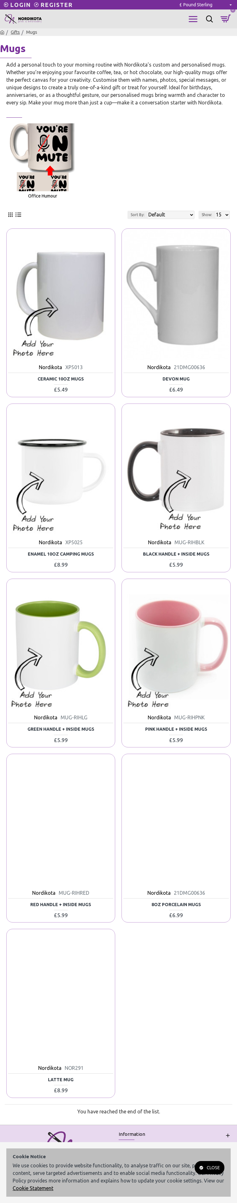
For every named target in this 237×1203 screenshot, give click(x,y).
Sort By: (138, 215)
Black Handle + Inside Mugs (176, 554)
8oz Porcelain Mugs (176, 904)
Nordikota (50, 367)
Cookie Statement (33, 1188)
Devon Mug (176, 378)
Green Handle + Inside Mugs (60, 729)
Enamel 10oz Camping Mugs (61, 554)
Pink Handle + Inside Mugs (176, 729)
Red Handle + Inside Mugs (60, 904)
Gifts (15, 32)
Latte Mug (61, 1079)
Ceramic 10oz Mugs (61, 378)
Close (213, 1167)
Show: (207, 215)
